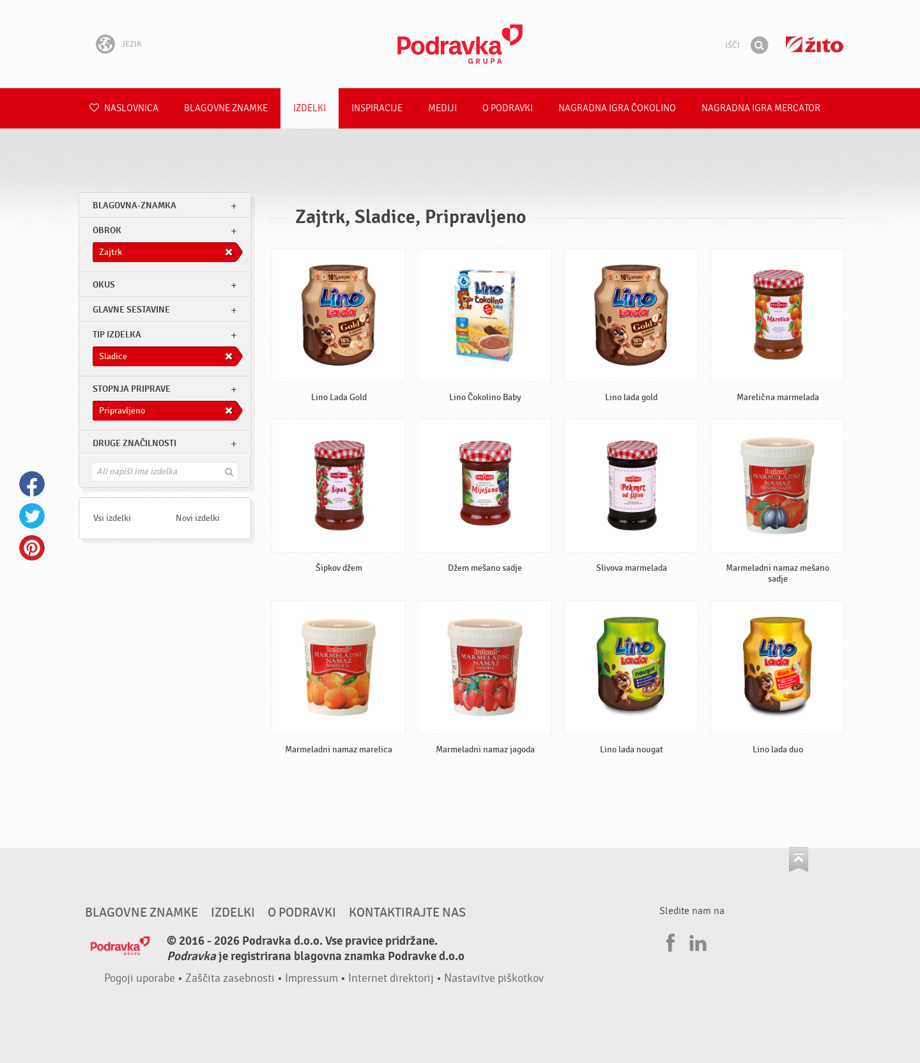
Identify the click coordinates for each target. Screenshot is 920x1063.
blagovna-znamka (134, 205)
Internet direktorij (391, 978)
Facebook (32, 484)
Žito (814, 44)
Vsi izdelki (112, 518)
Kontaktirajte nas (407, 912)
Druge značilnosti (134, 443)
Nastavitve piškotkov (494, 978)
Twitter (32, 516)
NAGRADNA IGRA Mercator (761, 108)
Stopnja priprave (132, 389)
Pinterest (32, 548)
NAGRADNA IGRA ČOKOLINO (617, 108)
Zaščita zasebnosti (230, 978)
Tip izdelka (117, 334)
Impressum (311, 978)
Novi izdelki (198, 518)
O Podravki (507, 108)
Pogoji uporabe (139, 978)
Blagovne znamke (226, 108)
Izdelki (309, 108)
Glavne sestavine (131, 309)
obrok (107, 230)
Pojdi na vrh (798, 859)
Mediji (442, 108)
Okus (104, 284)
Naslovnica (123, 108)
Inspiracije (376, 108)
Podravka (460, 44)
